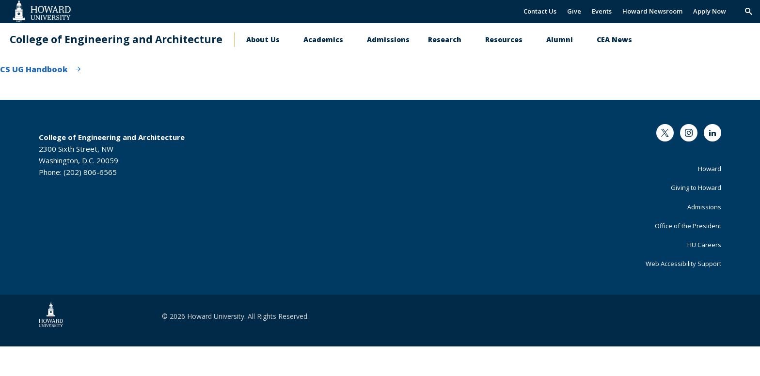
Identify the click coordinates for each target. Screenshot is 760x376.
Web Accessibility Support (683, 263)
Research (444, 39)
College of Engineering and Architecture (116, 39)
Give (574, 11)
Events (602, 11)
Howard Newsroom (652, 11)
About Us (263, 39)
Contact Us (539, 11)
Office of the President (688, 225)
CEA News (614, 39)
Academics (323, 39)
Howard (709, 168)
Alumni (559, 39)
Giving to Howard (696, 187)
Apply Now (709, 11)
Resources (503, 39)
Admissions (388, 39)
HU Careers (704, 244)
